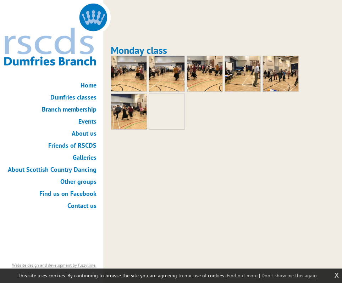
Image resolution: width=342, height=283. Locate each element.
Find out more (242, 276)
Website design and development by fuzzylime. (54, 265)
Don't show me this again (289, 276)
